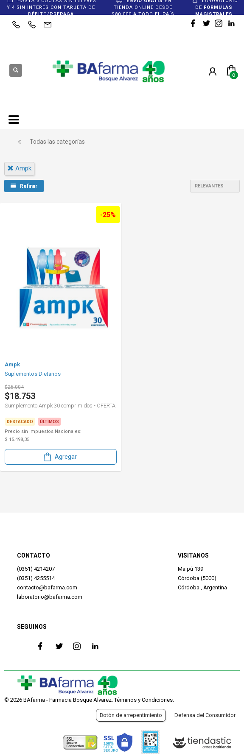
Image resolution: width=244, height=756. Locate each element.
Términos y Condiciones (143, 700)
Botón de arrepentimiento (131, 715)
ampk (19, 168)
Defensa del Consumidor (205, 715)
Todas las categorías (57, 141)
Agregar (59, 457)
